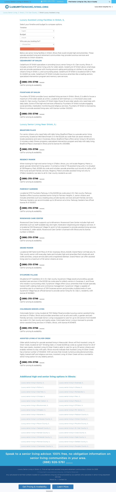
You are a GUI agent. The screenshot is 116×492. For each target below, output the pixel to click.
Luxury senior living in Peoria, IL (70, 401)
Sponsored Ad (60, 1)
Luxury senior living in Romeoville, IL (72, 392)
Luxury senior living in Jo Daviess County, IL (36, 419)
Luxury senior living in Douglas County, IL (73, 446)
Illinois (22, 12)
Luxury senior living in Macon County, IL (35, 423)
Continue (37, 49)
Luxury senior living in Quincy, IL (32, 383)
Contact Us (63, 479)
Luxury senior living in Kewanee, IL (33, 414)
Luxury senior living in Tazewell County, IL (36, 428)
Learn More (62, 487)
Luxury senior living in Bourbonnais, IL (34, 405)
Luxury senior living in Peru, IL (69, 396)
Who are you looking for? (30, 41)
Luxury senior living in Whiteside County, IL (36, 437)
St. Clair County (31, 12)
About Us (53, 479)
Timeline (23, 27)
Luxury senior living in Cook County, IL (72, 432)
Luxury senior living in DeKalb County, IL (73, 441)
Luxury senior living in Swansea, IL (71, 383)
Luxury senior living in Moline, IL (32, 387)
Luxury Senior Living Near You (103, 6)
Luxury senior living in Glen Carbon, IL (34, 401)
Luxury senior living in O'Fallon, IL (71, 405)
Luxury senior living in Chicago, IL (33, 396)
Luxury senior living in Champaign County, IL (37, 446)
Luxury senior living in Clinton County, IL (73, 419)
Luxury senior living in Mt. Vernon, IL (72, 410)
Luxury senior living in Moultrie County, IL (73, 423)
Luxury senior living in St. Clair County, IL (73, 428)
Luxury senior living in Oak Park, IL (33, 392)
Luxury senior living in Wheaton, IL (33, 410)
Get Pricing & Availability (34, 487)
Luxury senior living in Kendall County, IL (35, 432)
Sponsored (42, 82)
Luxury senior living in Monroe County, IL (35, 441)
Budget (23, 34)
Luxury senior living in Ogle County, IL (72, 437)
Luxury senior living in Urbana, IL (70, 387)
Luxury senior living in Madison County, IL (74, 414)
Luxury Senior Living (10, 12)
